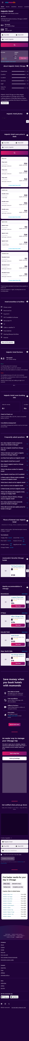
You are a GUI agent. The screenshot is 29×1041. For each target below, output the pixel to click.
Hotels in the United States (9, 935)
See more (24, 593)
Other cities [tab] (7, 883)
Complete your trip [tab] (18, 887)
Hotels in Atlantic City (8, 914)
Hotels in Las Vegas (7, 896)
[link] (18, 606)
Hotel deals (7, 934)
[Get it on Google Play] (5, 997)
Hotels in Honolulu (7, 901)
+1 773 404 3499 (5, 20)
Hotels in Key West (7, 898)
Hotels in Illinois (20, 935)
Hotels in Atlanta (7, 916)
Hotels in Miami (6, 907)
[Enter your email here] (16, 851)
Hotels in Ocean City (8, 909)
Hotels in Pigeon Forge (8, 912)
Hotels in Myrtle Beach (8, 905)
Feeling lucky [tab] (7, 887)
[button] (2, 2)
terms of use (20, 861)
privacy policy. (4, 863)
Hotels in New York (7, 894)
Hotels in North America (17, 934)
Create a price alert (12, 715)
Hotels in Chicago (10, 937)
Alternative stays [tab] (16, 883)
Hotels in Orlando (7, 903)
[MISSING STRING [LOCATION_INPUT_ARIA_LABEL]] (16, 842)
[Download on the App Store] (14, 997)
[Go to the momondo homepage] (10, 2)
